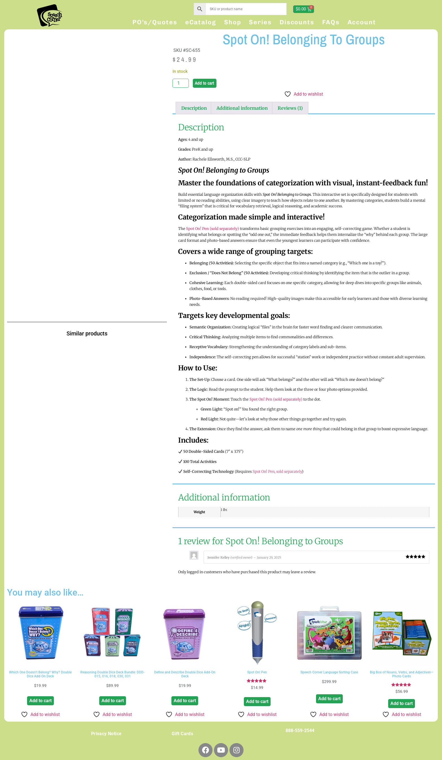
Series (260, 22)
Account (362, 22)
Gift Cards (182, 733)
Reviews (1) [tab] (290, 108)
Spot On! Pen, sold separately (277, 471)
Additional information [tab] (242, 108)
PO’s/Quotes (154, 22)
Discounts (297, 22)
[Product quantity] (181, 83)
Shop (232, 22)
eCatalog (200, 22)
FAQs (331, 22)
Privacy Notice (106, 733)
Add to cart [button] (40, 700)
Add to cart (204, 83)
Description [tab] (194, 108)
